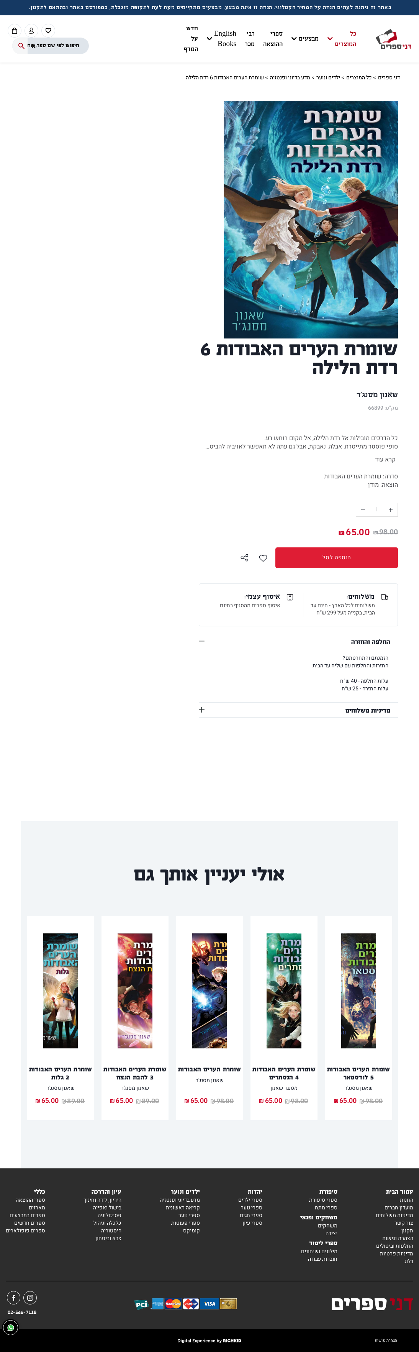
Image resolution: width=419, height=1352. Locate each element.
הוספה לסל (313, 557)
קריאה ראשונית (183, 1208)
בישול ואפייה (107, 1208)
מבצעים (309, 39)
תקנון (407, 1231)
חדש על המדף (191, 39)
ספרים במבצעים (27, 1215)
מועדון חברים (399, 1208)
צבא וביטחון (108, 1238)
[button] (277, 39)
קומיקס (191, 1231)
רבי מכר (250, 39)
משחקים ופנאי (318, 1217)
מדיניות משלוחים (367, 710)
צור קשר (403, 1223)
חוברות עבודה (322, 1259)
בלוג (408, 1261)
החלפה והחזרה (370, 641)
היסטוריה (111, 1231)
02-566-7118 (22, 1312)
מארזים (37, 1208)
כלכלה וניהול (107, 1223)
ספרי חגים (251, 1215)
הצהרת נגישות (397, 1238)
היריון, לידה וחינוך (102, 1200)
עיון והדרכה (106, 1191)
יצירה (331, 1233)
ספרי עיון (252, 1223)
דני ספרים (389, 78)
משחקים (327, 1226)
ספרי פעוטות (185, 1223)
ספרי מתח (326, 1208)
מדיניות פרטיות (396, 1254)
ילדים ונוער (328, 78)
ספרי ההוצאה (273, 39)
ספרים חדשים (29, 1223)
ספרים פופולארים (25, 1231)
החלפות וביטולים (394, 1246)
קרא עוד (385, 459)
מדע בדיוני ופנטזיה (290, 78)
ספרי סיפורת (323, 1200)
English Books (225, 39)
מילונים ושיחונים (319, 1251)
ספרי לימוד (323, 1243)
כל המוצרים (345, 39)
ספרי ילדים (250, 1200)
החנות (406, 1200)
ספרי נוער (251, 1208)
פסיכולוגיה (109, 1215)
